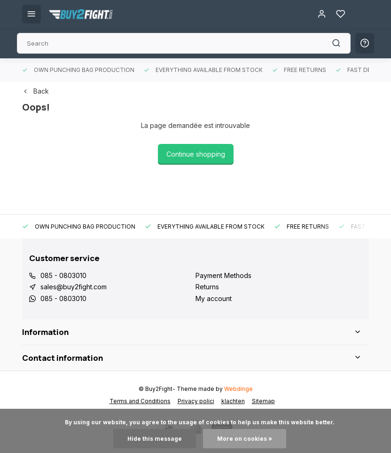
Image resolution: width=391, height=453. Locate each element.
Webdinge (238, 388)
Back (35, 91)
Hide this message (154, 438)
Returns (207, 287)
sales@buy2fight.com (73, 287)
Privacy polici (196, 401)
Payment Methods (223, 275)
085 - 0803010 (63, 275)
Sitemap (263, 401)
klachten (233, 401)
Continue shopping (195, 154)
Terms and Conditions (140, 401)
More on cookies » (244, 438)
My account (214, 298)
